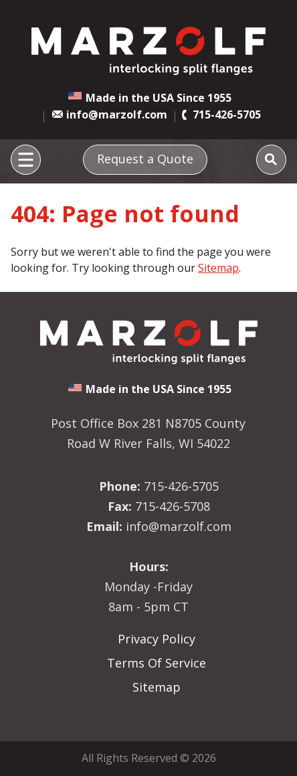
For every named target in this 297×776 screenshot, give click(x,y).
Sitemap (218, 267)
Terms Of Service (156, 663)
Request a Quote (145, 159)
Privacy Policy (156, 639)
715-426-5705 (227, 114)
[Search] (271, 160)
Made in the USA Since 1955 (158, 97)
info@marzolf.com (116, 114)
